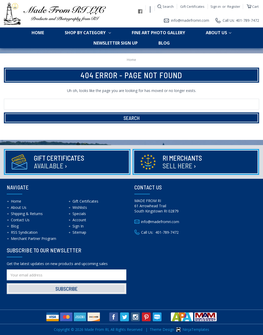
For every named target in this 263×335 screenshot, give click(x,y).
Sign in (215, 6)
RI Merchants (183, 162)
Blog (164, 43)
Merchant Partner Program (33, 238)
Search (168, 6)
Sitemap (79, 232)
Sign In (78, 226)
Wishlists (79, 207)
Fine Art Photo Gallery (158, 32)
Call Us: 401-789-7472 (241, 20)
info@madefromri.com (190, 20)
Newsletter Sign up (115, 43)
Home (38, 32)
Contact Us (20, 219)
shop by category (88, 32)
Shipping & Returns (27, 213)
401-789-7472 (167, 232)
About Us (218, 32)
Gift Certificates (192, 6)
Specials (79, 213)
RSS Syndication (24, 232)
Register (233, 6)
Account (79, 219)
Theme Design (162, 329)
